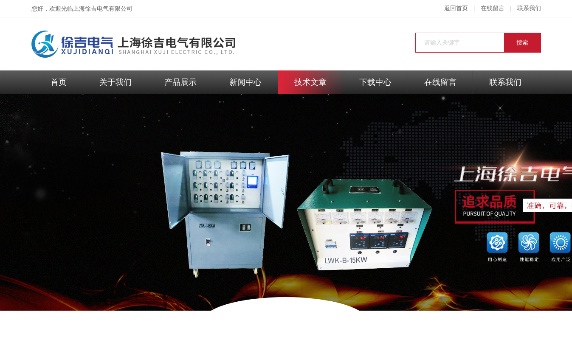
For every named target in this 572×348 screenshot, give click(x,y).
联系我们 (529, 8)
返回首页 (456, 8)
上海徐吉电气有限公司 (102, 9)
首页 (59, 82)
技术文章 (310, 82)
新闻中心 (245, 82)
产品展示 (180, 82)
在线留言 (492, 8)
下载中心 (375, 82)
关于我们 (115, 82)
